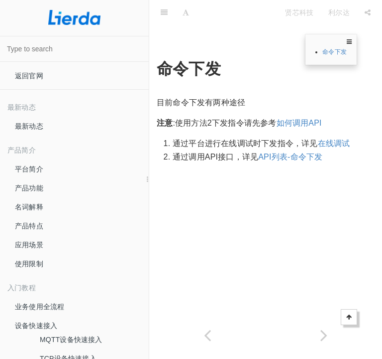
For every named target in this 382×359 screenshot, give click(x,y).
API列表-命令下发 (290, 157)
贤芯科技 (299, 12)
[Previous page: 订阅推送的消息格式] (207, 335)
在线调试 (334, 143)
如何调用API (299, 123)
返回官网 (29, 76)
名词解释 (29, 207)
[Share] (367, 12)
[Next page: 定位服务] (324, 335)
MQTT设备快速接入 (71, 340)
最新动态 (29, 126)
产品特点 (29, 226)
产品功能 (29, 188)
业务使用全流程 (39, 307)
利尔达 (339, 12)
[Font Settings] (185, 12)
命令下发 (334, 51)
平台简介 (29, 169)
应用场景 (29, 245)
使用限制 (29, 264)
